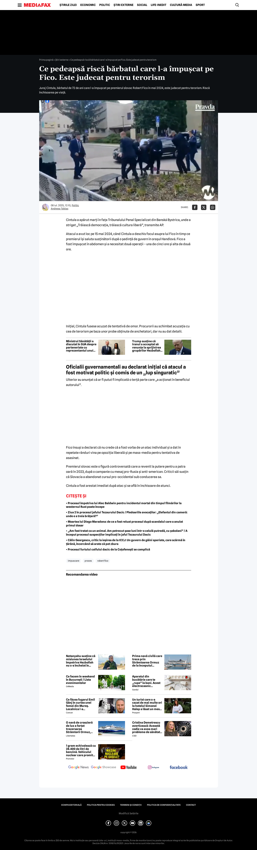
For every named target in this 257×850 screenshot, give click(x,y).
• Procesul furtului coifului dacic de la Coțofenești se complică (108, 549)
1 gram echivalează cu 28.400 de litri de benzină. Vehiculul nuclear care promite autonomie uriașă (81, 750)
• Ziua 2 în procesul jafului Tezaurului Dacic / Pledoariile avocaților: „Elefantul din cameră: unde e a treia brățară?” (126, 514)
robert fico (102, 560)
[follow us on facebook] (178, 768)
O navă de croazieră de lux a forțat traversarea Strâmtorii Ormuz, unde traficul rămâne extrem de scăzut (80, 727)
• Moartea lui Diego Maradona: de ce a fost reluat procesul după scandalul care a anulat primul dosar (124, 523)
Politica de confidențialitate (164, 805)
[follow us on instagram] (153, 768)
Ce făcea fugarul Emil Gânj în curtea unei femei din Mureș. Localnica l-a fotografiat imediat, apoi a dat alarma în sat (80, 704)
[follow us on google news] (78, 768)
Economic (88, 5)
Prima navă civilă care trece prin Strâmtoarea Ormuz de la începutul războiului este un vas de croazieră (147, 660)
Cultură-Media (181, 5)
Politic (104, 5)
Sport (200, 5)
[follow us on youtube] (128, 768)
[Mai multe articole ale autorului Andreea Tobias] (45, 207)
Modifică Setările (128, 813)
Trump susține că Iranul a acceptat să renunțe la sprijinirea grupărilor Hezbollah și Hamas (146, 346)
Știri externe (123, 5)
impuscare (73, 560)
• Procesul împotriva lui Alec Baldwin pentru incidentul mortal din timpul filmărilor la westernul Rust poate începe (124, 505)
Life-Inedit (158, 5)
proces (88, 560)
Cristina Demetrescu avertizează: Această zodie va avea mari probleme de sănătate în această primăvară (147, 727)
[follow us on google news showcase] (103, 768)
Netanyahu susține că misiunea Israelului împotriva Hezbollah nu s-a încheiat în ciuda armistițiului (80, 660)
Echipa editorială (71, 805)
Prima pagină (46, 59)
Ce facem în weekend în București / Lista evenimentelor (80, 679)
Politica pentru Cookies (101, 805)
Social (142, 5)
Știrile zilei (68, 5)
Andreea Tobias (59, 208)
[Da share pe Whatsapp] (212, 207)
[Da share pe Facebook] (194, 207)
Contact (191, 805)
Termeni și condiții (131, 805)
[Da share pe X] (203, 207)
